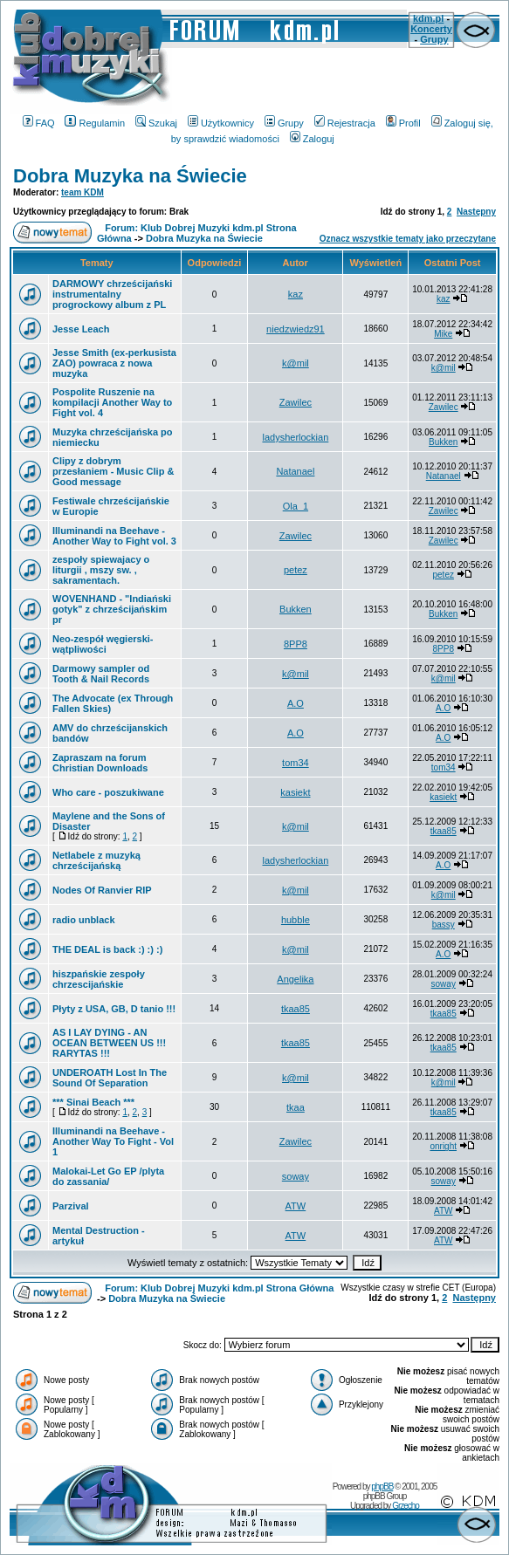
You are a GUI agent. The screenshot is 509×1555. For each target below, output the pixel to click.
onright (443, 1146)
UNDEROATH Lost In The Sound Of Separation (109, 1077)
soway (443, 984)
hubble (295, 920)
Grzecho (405, 1505)
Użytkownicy (221, 123)
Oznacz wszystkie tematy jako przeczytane (408, 238)
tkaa (295, 1107)
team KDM (82, 192)
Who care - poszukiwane (108, 792)
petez (295, 570)
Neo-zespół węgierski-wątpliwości (103, 644)
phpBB (382, 1486)
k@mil (295, 363)
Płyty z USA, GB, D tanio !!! (113, 1009)
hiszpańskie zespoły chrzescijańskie (98, 979)
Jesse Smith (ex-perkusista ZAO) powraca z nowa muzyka (114, 363)
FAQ (39, 123)
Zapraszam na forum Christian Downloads (100, 762)
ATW (295, 1206)
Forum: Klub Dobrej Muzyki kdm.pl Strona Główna (219, 1288)
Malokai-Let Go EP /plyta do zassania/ (108, 1176)
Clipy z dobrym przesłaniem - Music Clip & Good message (113, 471)
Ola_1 (295, 506)
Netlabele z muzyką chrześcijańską (96, 860)
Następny (476, 211)
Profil (403, 123)
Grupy (434, 39)
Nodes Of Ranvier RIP (102, 890)
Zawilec (295, 402)
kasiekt (295, 792)
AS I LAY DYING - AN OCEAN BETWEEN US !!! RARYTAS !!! (109, 1042)
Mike (443, 334)
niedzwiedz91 (295, 329)
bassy (443, 924)
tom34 (295, 762)
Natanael (295, 471)
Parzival (70, 1206)
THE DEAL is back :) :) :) (107, 949)
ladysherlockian (295, 437)
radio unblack (83, 920)
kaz (295, 294)
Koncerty (431, 29)
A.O (295, 703)
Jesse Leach (80, 329)
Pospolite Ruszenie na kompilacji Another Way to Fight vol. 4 (112, 402)
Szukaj (156, 123)
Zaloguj (312, 139)
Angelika (295, 979)
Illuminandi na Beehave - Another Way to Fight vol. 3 (114, 535)
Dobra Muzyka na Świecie (130, 176)
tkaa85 (443, 831)
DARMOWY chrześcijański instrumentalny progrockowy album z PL (112, 294)
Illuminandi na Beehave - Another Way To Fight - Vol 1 (113, 1141)
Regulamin (95, 123)
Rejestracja (344, 123)
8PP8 (295, 644)
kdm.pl (428, 18)
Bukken (443, 442)
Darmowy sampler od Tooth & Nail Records (100, 673)
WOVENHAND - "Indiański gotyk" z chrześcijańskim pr (111, 609)
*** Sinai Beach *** (93, 1102)
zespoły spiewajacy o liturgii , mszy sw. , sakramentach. (100, 570)
